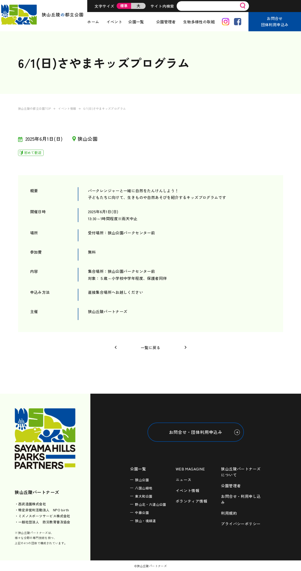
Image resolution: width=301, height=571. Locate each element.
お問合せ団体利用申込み (275, 21)
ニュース (184, 479)
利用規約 (229, 512)
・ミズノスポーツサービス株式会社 (42, 515)
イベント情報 (67, 108)
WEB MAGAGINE (190, 469)
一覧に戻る (151, 347)
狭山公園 (142, 479)
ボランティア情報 (191, 501)
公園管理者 (166, 22)
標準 (124, 5)
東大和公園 (143, 496)
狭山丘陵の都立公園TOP (34, 108)
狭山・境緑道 (145, 520)
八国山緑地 (143, 488)
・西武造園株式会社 (30, 503)
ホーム (93, 22)
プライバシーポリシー (241, 523)
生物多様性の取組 (199, 22)
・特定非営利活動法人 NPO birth (42, 509)
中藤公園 (142, 512)
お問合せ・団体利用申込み (195, 432)
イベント (114, 22)
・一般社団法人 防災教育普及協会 (42, 522)
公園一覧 (136, 22)
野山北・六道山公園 (150, 504)
